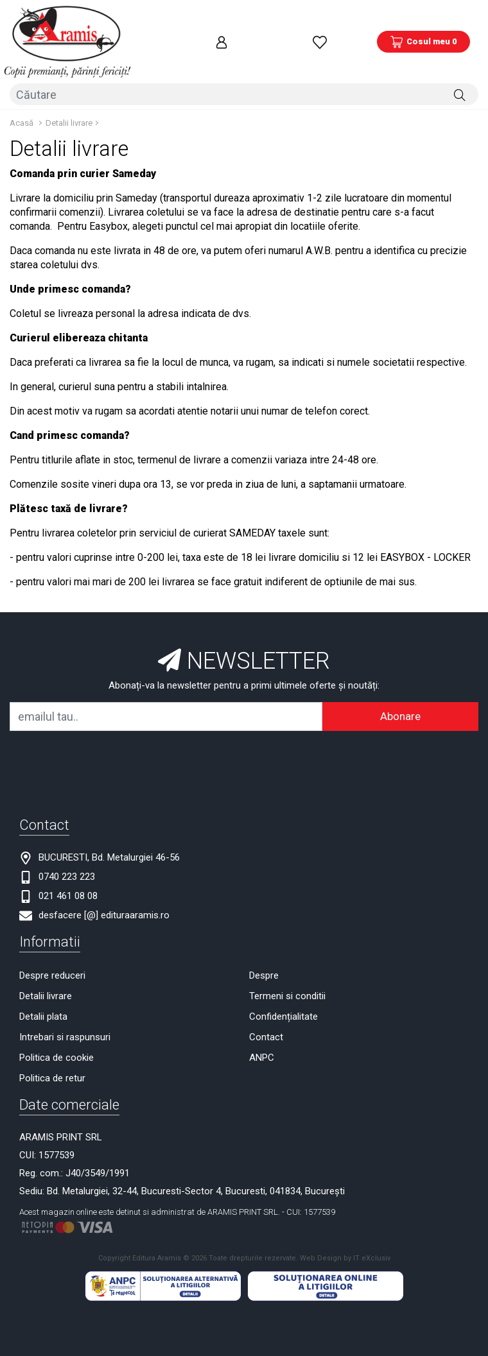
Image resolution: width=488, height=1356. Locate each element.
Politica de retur (52, 1048)
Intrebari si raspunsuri (64, 1007)
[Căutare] (460, 69)
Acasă (21, 93)
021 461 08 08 (68, 866)
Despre (264, 946)
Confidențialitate (283, 987)
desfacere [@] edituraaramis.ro (104, 885)
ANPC (261, 1028)
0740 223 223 (67, 847)
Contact (266, 1007)
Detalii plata (43, 987)
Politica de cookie (56, 1028)
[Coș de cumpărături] (423, 29)
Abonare (400, 686)
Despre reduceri (52, 946)
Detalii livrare (69, 93)
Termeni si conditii (287, 966)
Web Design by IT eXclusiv (345, 1228)
